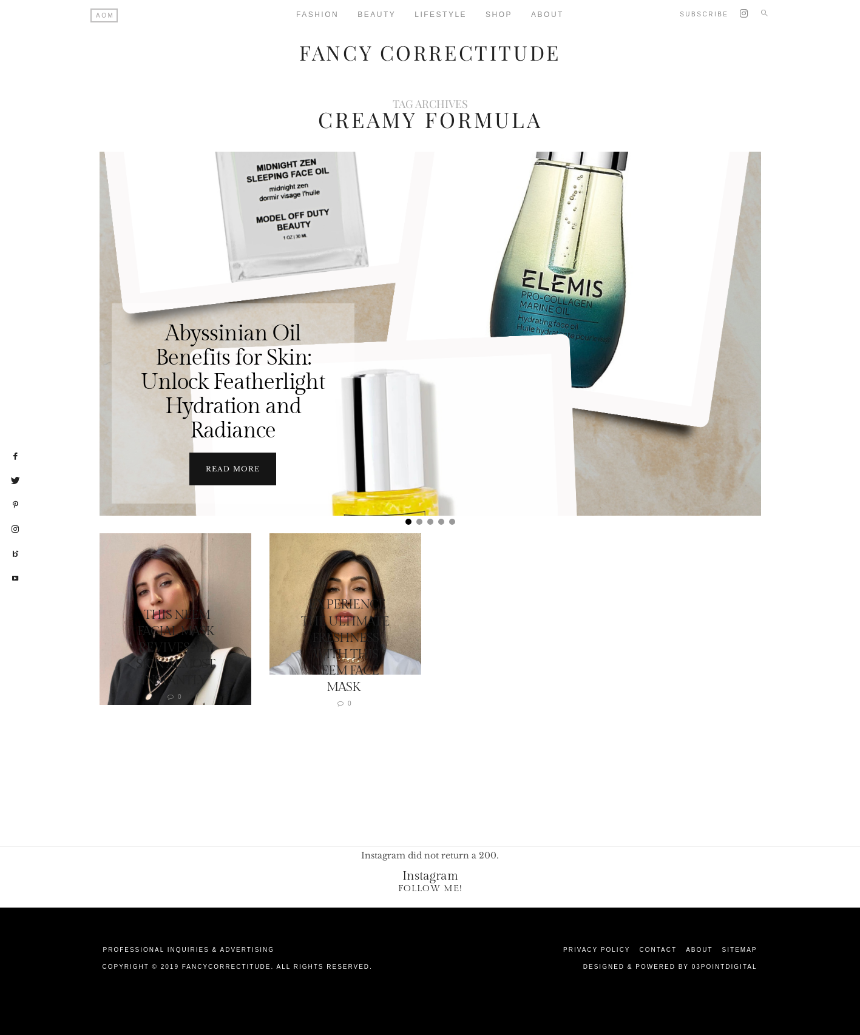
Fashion (317, 14)
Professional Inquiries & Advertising (189, 949)
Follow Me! (430, 888)
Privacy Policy (596, 949)
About (547, 14)
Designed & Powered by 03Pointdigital (670, 966)
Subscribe (704, 14)
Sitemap (739, 949)
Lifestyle (441, 14)
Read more (233, 468)
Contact (658, 949)
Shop (499, 14)
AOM (105, 15)
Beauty (376, 14)
